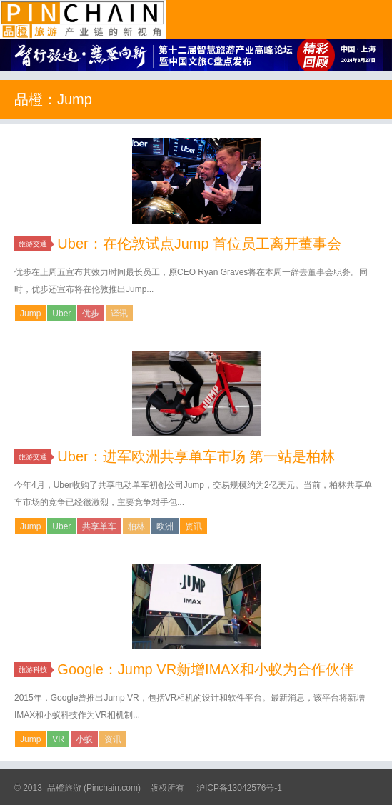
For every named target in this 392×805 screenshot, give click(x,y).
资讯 (193, 526)
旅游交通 (35, 244)
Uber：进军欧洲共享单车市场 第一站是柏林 (196, 456)
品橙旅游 (83, 19)
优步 (90, 314)
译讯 (119, 314)
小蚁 (84, 739)
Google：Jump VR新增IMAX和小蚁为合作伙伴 (205, 669)
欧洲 (165, 526)
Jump (30, 314)
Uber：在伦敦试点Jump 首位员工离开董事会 (199, 243)
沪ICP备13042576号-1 (239, 788)
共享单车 (99, 526)
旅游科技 (35, 670)
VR (58, 739)
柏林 (136, 526)
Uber (61, 314)
